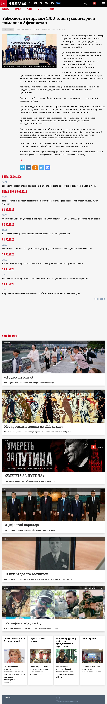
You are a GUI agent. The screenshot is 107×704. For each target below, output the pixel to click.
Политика (37, 29)
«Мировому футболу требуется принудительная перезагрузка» (66, 642)
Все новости (99, 299)
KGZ (35, 3)
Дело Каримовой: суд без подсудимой (14, 639)
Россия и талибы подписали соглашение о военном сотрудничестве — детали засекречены (45, 278)
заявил (87, 132)
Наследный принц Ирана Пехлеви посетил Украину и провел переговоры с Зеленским (42, 263)
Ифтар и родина (90, 638)
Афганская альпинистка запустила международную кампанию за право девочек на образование (47, 248)
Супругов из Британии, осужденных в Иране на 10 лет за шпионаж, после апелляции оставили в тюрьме (51, 218)
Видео (29, 9)
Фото (40, 9)
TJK (41, 3)
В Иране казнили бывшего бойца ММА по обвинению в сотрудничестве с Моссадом (41, 293)
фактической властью (40, 78)
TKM (46, 3)
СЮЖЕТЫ (52, 9)
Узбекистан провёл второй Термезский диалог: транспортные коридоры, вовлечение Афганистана (49, 185)
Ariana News (77, 47)
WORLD (58, 3)
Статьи (18, 9)
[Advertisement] (53, 318)
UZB (52, 3)
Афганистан (20, 29)
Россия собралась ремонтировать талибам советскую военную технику (36, 233)
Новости (5, 9)
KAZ (30, 3)
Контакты (8, 697)
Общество (28, 29)
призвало (79, 143)
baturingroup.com (70, 701)
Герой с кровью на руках (37, 639)
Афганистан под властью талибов (53, 29)
